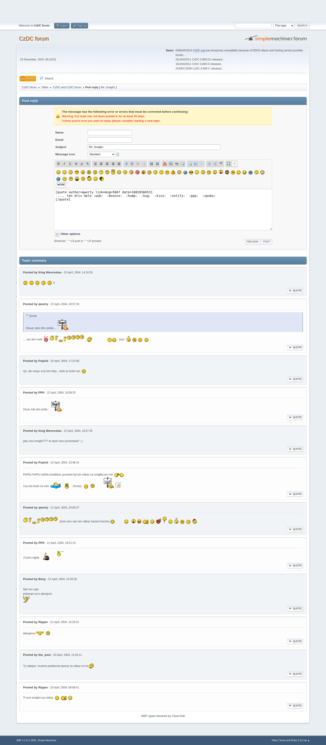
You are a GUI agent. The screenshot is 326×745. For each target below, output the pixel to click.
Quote (295, 290)
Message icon (65, 154)
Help (274, 740)
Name (59, 132)
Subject (60, 147)
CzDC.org (199, 50)
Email (59, 139)
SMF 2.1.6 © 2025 (26, 740)
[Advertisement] (163, 10)
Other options (70, 234)
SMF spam (148, 716)
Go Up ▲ (305, 740)
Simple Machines (47, 740)
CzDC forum (34, 39)
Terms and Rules (288, 740)
